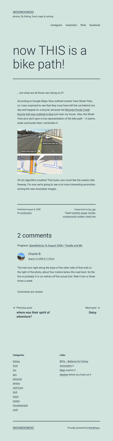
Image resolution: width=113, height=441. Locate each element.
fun (89, 209)
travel (15, 396)
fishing (16, 361)
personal (17, 379)
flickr (83, 25)
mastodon (71, 25)
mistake (91, 213)
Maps (62, 370)
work (15, 409)
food (15, 365)
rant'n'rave (18, 387)
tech (15, 392)
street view (91, 216)
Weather (64, 374)
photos (16, 383)
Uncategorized (20, 405)
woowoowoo (23, 12)
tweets (16, 401)
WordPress (94, 427)
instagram (56, 25)
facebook (95, 25)
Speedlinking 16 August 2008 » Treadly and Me (55, 245)
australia (76, 213)
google (84, 213)
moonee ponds (69, 216)
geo (94, 209)
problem (81, 216)
